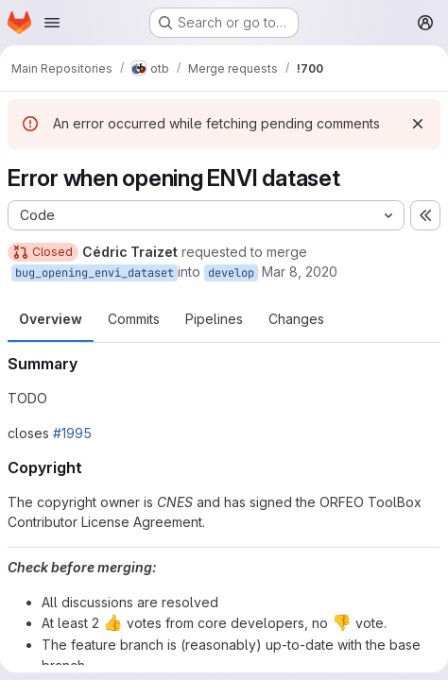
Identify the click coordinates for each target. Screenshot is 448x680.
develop (231, 272)
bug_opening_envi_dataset (94, 272)
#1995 (72, 433)
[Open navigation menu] (52, 23)
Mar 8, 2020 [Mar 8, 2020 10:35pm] (299, 272)
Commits (134, 319)
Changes (296, 319)
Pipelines (214, 319)
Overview (50, 319)
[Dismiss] (417, 123)
